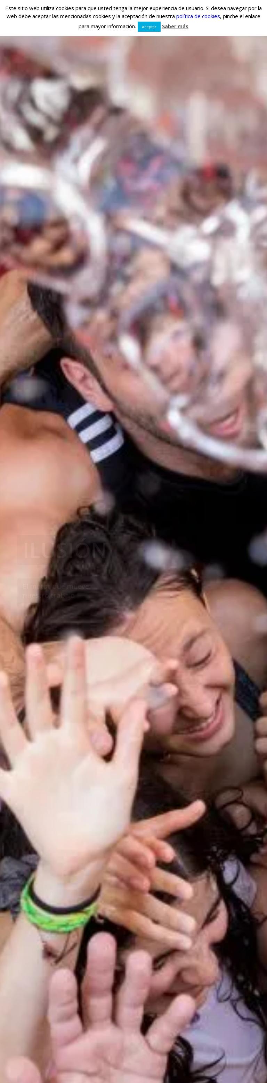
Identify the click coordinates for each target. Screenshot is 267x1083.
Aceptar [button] (149, 26)
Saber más (175, 26)
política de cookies (198, 16)
